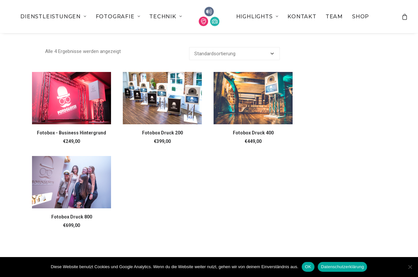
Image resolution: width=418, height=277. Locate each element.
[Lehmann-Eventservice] (209, 16)
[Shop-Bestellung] (234, 53)
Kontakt (301, 16)
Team (334, 16)
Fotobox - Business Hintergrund (71, 132)
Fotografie (118, 16)
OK (308, 266)
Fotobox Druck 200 (162, 132)
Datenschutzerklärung (342, 266)
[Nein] (410, 267)
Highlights (257, 16)
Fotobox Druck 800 (71, 216)
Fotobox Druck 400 (253, 132)
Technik (165, 16)
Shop (360, 16)
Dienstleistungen (53, 16)
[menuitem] (53, 16)
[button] (71, 98)
